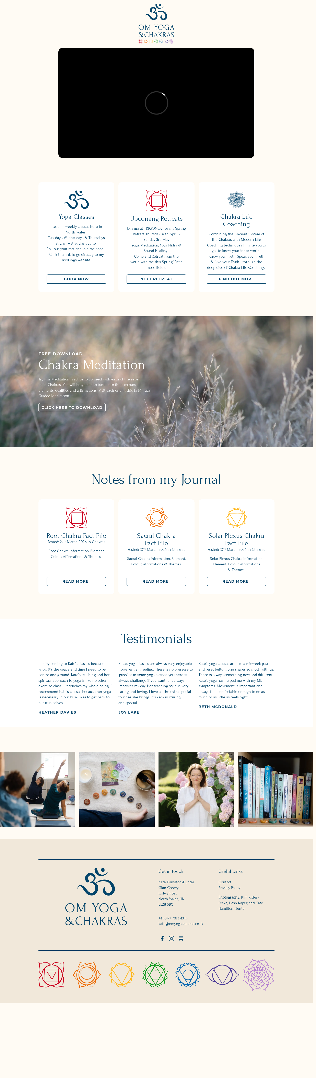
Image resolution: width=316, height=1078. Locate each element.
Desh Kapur (238, 903)
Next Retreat (156, 279)
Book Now (76, 279)
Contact (225, 882)
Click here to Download (72, 407)
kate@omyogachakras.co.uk (181, 923)
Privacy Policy (229, 887)
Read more (84, 582)
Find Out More (236, 279)
